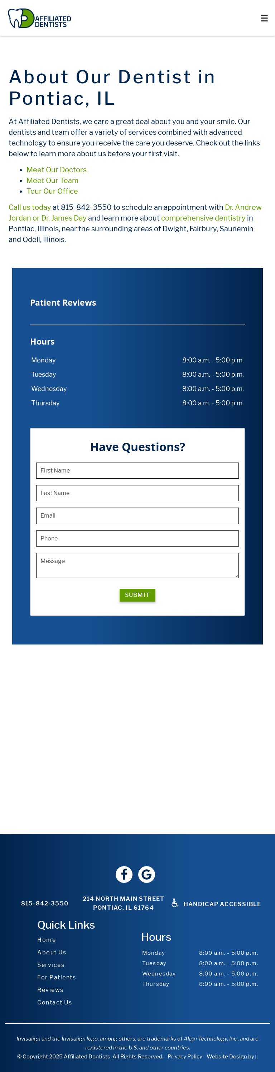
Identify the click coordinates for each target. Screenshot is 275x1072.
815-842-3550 (44, 903)
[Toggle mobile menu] (264, 18)
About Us (51, 952)
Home (46, 940)
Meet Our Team (52, 180)
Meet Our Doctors (56, 170)
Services (50, 965)
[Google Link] (146, 874)
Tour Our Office (52, 191)
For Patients (56, 977)
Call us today (30, 207)
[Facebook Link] (124, 874)
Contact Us (54, 1002)
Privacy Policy (185, 1056)
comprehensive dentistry (203, 218)
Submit (137, 595)
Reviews (50, 990)
